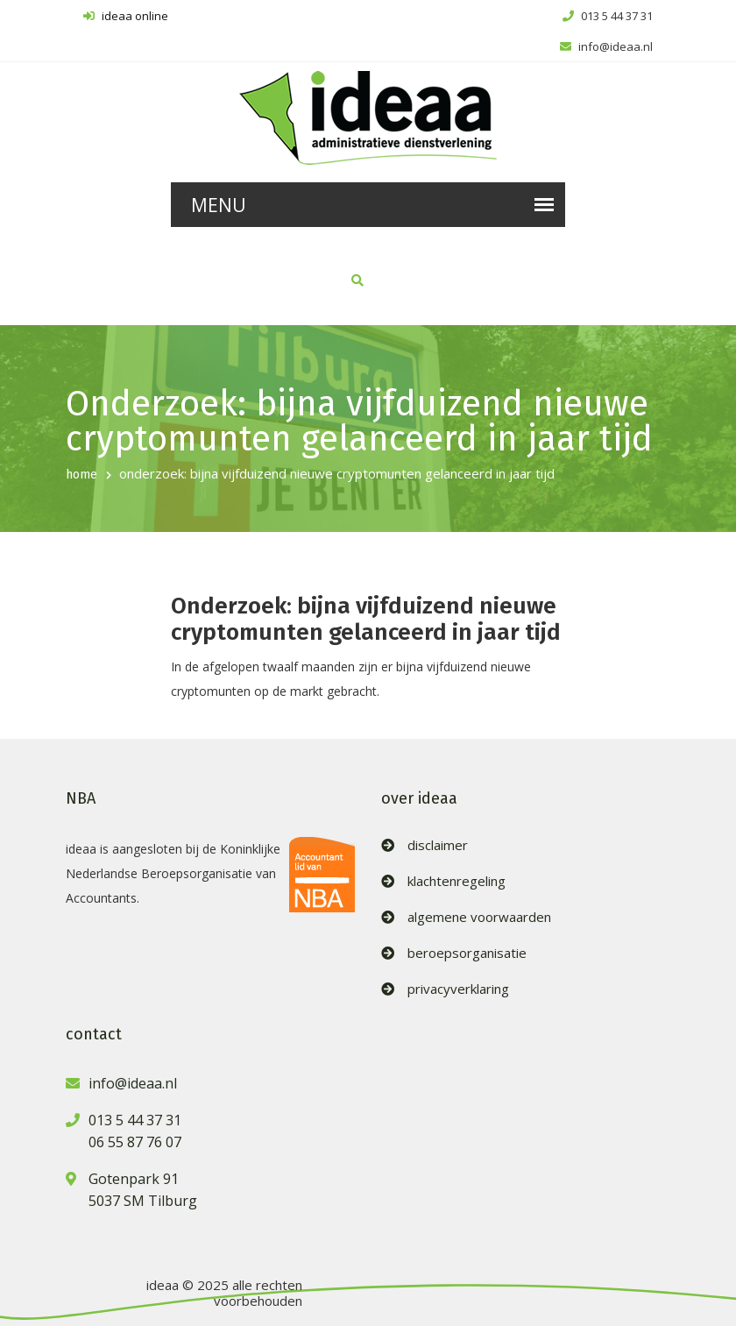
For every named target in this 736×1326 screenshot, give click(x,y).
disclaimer (437, 845)
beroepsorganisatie (467, 953)
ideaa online (125, 16)
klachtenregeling (456, 881)
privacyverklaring (458, 989)
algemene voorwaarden (479, 917)
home (81, 474)
